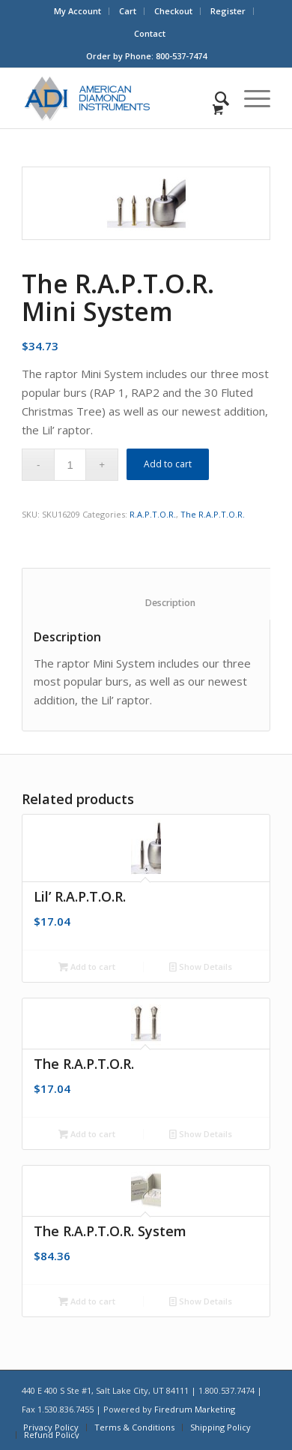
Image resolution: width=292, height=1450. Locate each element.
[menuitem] (77, 11)
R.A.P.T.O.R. (153, 514)
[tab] (154, 594)
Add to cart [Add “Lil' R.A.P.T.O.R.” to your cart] (86, 966)
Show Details (200, 966)
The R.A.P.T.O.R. (212, 514)
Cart (127, 11)
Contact (149, 33)
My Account (77, 11)
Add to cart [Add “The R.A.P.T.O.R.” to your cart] (86, 1134)
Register (228, 11)
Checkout (173, 11)
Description (154, 602)
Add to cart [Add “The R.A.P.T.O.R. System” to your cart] (86, 1301)
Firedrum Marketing (194, 1409)
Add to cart (168, 464)
